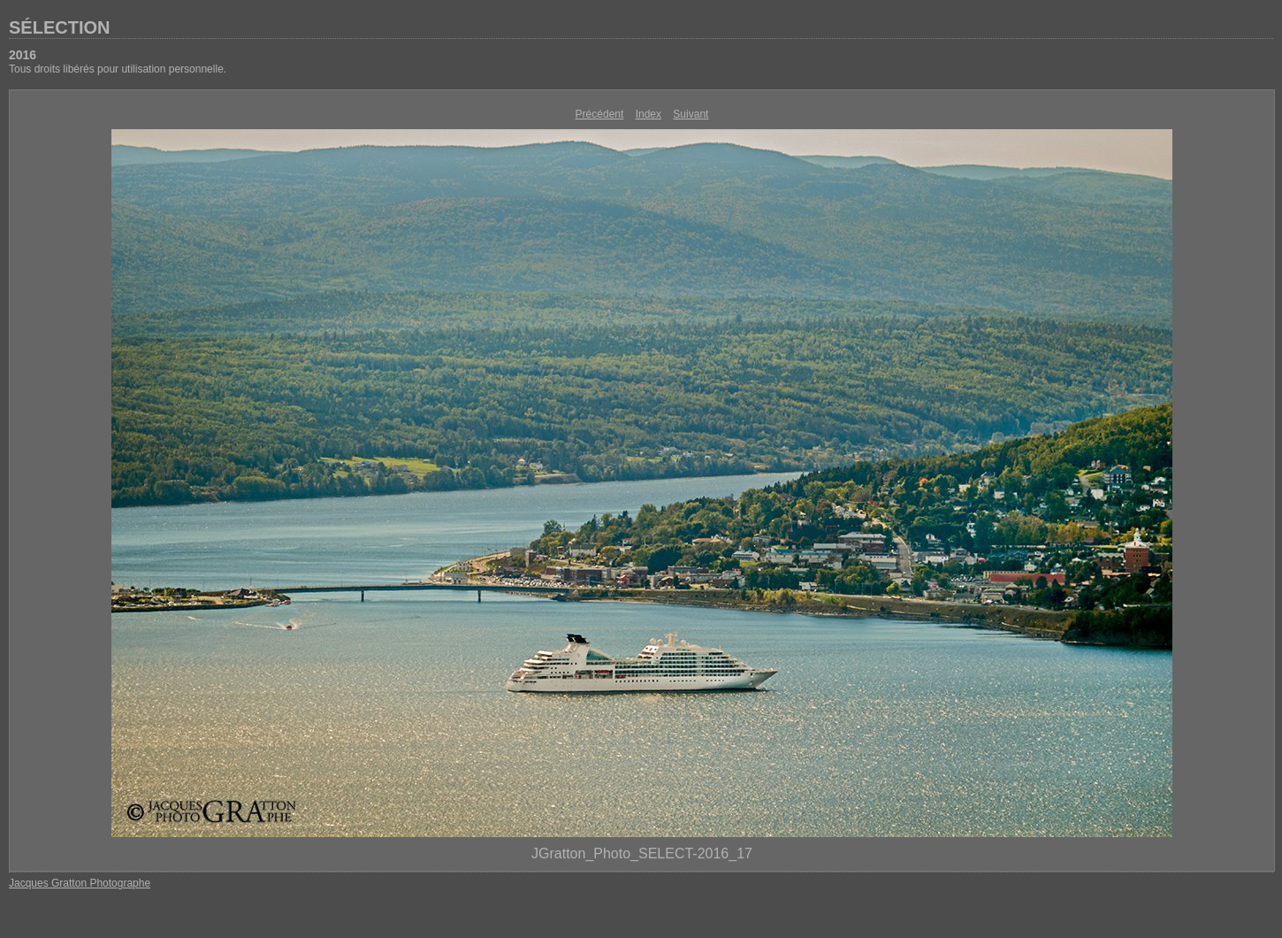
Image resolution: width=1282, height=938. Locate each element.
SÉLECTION (59, 27)
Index (648, 114)
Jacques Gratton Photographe (79, 883)
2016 (22, 55)
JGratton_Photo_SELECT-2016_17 (641, 853)
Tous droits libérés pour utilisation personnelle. (117, 69)
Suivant (690, 114)
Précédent (600, 114)
